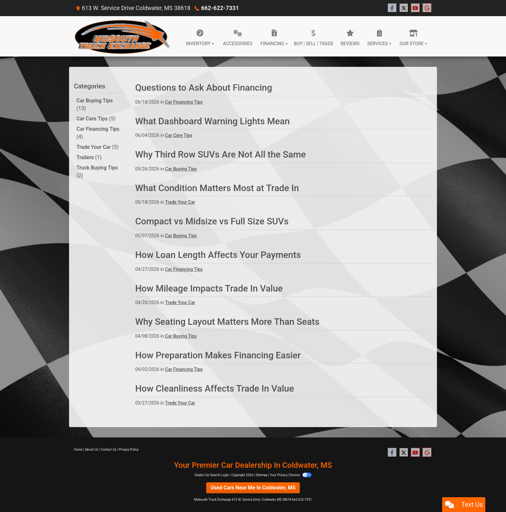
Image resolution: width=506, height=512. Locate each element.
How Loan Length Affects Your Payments (218, 255)
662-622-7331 (220, 8)
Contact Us (108, 449)
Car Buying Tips (94, 104)
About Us (91, 449)
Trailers (89, 157)
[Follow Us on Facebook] (392, 8)
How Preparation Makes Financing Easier (218, 355)
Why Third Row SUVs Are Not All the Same (220, 154)
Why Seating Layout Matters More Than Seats (227, 321)
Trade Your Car (97, 147)
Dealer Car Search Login (212, 475)
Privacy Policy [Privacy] (129, 449)
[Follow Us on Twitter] (403, 8)
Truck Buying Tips (97, 172)
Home (78, 449)
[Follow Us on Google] (426, 8)
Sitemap (262, 475)
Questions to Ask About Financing (203, 87)
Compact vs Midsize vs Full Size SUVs (211, 221)
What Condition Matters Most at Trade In (217, 188)
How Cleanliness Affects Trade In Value (214, 388)
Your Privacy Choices (290, 475)
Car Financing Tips (97, 133)
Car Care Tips (96, 119)
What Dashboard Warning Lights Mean (212, 121)
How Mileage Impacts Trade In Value (209, 288)
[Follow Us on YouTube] (415, 8)
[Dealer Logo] (122, 36)
